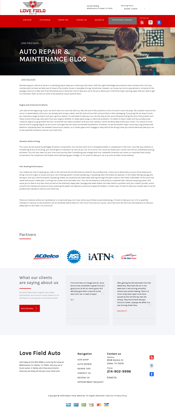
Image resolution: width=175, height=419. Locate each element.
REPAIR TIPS (63, 20)
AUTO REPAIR (45, 20)
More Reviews (29, 308)
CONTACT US (81, 20)
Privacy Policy (120, 396)
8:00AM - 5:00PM (130, 9)
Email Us (112, 377)
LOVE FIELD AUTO (30, 43)
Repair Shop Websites (75, 396)
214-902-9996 (92, 6)
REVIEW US (99, 20)
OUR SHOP (27, 20)
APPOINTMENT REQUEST (122, 20)
